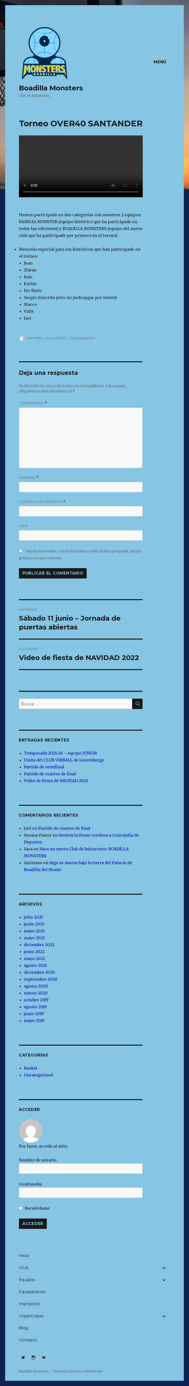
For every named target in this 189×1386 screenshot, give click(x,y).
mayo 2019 (34, 1020)
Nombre (29, 478)
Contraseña (30, 1184)
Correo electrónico (42, 502)
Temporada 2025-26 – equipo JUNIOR (60, 753)
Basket (30, 1068)
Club (24, 1267)
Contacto (28, 1340)
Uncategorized (82, 338)
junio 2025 (34, 924)
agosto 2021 (35, 965)
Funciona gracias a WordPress (77, 1371)
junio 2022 (34, 951)
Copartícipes (31, 1316)
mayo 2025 (34, 930)
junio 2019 (34, 1013)
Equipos (27, 1279)
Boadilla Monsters (51, 88)
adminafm (35, 338)
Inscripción (29, 1304)
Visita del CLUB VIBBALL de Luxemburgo (64, 760)
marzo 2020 (35, 992)
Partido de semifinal (44, 766)
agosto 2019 (35, 1006)
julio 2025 (33, 917)
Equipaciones (32, 1291)
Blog (23, 1328)
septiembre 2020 (40, 979)
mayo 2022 (34, 958)
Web (23, 526)
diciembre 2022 (39, 944)
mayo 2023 (34, 937)
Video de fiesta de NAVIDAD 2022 (56, 780)
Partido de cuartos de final (50, 773)
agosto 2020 (36, 986)
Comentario (33, 403)
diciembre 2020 (39, 972)
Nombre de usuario (38, 1159)
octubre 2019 (36, 999)
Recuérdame (34, 1208)
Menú (160, 62)
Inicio (24, 1255)
